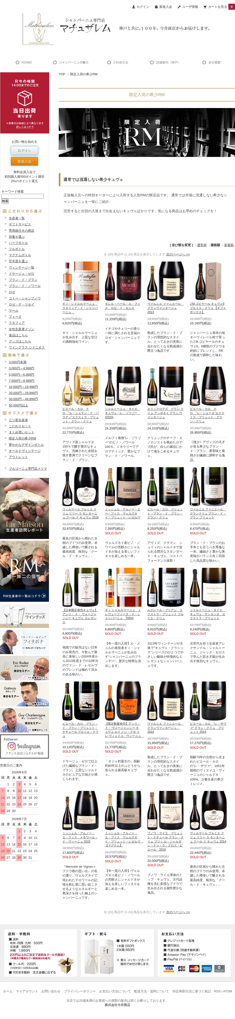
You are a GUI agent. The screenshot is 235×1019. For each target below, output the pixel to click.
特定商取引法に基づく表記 (192, 991)
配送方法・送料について (151, 991)
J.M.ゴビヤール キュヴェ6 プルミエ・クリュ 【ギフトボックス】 (208, 308)
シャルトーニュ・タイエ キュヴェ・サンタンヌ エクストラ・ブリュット (207, 614)
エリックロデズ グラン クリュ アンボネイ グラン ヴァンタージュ (165, 413)
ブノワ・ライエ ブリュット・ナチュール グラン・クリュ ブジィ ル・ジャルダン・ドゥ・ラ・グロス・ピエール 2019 (165, 841)
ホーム (7, 991)
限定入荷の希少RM (83, 74)
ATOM (227, 991)
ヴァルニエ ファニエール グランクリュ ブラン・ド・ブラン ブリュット (208, 513)
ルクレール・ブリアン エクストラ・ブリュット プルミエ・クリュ (165, 614)
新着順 (229, 245)
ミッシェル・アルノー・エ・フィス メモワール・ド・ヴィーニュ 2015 (80, 837)
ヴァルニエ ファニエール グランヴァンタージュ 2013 (165, 308)
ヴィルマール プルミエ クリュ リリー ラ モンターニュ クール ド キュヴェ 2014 (208, 837)
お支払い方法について (115, 991)
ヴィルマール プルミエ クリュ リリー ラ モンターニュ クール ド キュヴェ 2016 (80, 513)
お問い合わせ (50, 991)
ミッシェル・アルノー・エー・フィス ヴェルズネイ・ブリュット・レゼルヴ (122, 513)
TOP (62, 74)
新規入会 (165, 7)
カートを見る (221, 7)
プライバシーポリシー (80, 991)
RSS (217, 991)
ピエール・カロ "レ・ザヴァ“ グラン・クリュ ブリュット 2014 (208, 728)
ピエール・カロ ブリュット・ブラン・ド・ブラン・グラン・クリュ (165, 513)
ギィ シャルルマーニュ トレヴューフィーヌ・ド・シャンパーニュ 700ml (123, 614)
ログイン (24, 151)
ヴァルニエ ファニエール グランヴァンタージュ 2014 (165, 728)
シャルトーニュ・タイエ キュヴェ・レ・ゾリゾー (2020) (122, 413)
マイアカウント (27, 991)
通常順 (202, 245)
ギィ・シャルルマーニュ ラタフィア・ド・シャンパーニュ (80, 308)
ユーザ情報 (190, 7)
